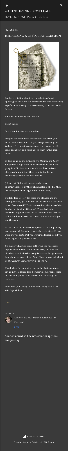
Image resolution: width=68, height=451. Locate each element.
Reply (17, 327)
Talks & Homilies (37, 17)
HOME (8, 17)
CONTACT (19, 17)
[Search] (61, 5)
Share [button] (7, 302)
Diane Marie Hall (23, 317)
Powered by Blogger (34, 436)
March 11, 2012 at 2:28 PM (44, 318)
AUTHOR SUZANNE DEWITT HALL (27, 11)
